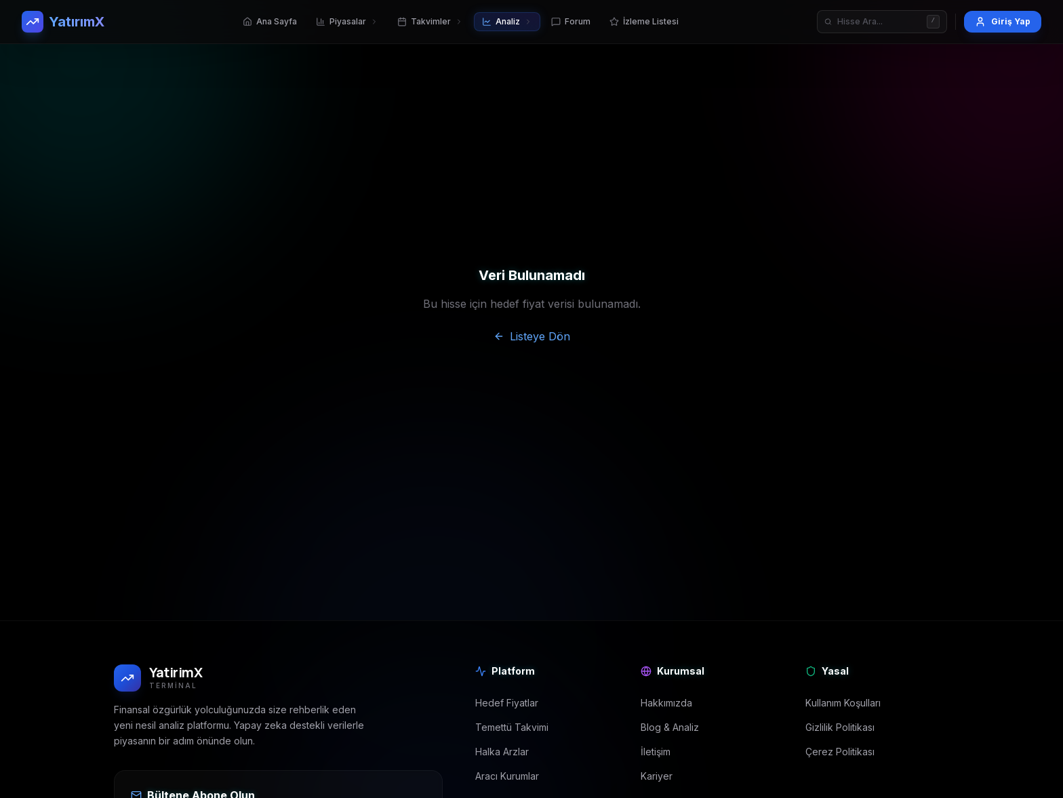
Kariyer (657, 776)
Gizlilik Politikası (840, 727)
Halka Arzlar (502, 751)
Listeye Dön (532, 336)
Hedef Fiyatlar (506, 703)
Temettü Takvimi (511, 727)
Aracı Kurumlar (507, 776)
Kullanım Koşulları (843, 703)
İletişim (655, 751)
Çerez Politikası (840, 751)
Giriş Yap (1002, 21)
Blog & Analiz (670, 727)
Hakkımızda (666, 703)
